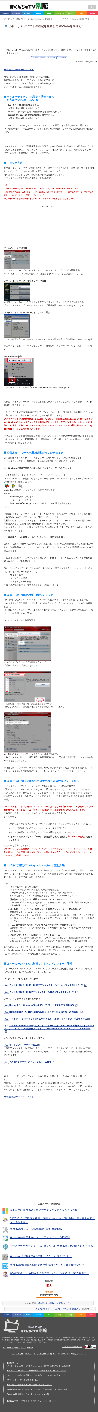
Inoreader (16, 14)
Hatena (27, 14)
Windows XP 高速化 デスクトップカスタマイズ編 (28, 1394)
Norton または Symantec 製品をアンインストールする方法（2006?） (42, 1005)
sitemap (10, 1348)
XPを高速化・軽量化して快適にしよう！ (54, 1303)
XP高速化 (25, 1401)
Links (17, 1348)
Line (49, 14)
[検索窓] (74, 7)
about (23, 1348)
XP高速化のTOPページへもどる (19, 69)
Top (4, 1348)
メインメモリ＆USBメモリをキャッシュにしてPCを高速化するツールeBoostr (39, 1366)
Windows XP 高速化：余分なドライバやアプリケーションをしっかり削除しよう (40, 1389)
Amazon (49, 1293)
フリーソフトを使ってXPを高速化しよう (24, 1380)
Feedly (70, 14)
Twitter (38, 14)
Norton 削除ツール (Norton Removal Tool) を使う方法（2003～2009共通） (44, 1012)
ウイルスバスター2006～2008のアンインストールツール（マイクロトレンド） (46, 985)
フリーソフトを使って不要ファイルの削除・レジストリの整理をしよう (36, 1375)
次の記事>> (62, 57)
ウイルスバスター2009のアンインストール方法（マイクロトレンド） (42, 992)
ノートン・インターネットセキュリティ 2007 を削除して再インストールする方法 (48, 1019)
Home (29, 1348)
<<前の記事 (51, 57)
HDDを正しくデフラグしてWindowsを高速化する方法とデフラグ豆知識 (36, 1371)
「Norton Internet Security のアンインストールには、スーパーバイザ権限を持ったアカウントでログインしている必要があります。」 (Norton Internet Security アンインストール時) (49, 1027)
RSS (81, 14)
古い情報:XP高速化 (39, 57)
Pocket (92, 14)
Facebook (5, 14)
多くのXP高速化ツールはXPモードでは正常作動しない (58, 1309)
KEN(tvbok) (47, 1354)
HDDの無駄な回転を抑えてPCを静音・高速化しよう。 (29, 1385)
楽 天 (49, 1285)
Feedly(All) (60, 14)
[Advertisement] (49, 39)
